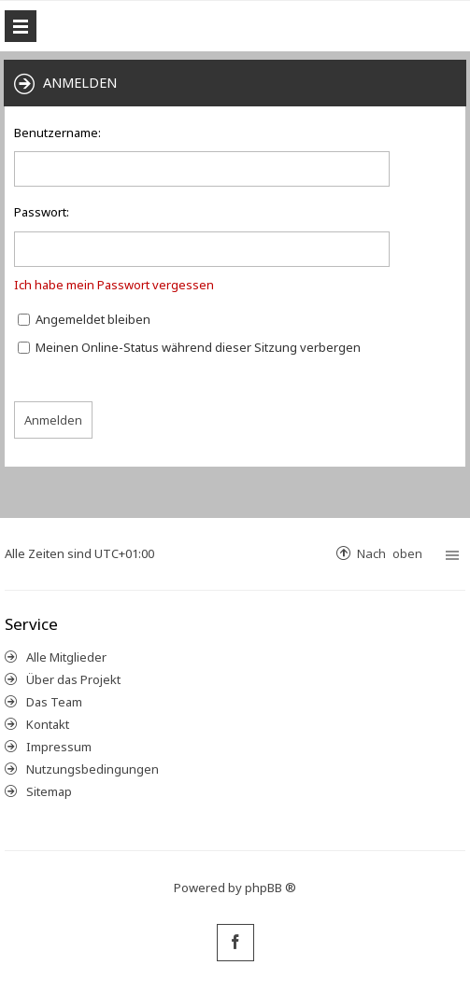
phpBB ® (270, 887)
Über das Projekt (73, 679)
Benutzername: (57, 132)
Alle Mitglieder (66, 657)
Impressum (59, 746)
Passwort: (41, 211)
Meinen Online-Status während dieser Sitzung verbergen (189, 347)
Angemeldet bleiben (84, 319)
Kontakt (47, 724)
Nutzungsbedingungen (92, 769)
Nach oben (389, 553)
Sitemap (49, 791)
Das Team (54, 701)
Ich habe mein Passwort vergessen (114, 284)
